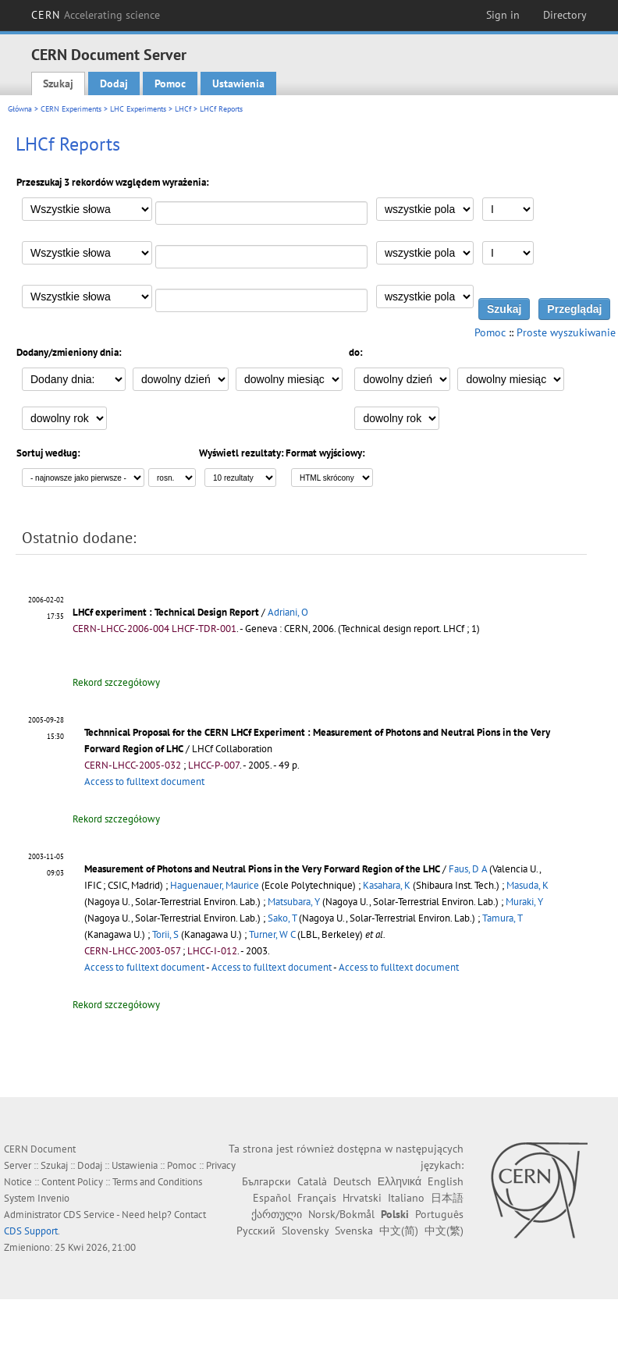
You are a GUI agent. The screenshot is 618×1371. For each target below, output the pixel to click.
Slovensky (305, 1231)
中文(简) (398, 1231)
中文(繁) (444, 1231)
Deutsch (352, 1181)
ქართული (276, 1214)
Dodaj (114, 83)
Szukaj (58, 83)
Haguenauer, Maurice (214, 885)
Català (312, 1181)
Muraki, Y (524, 901)
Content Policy (72, 1181)
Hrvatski (362, 1198)
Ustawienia (238, 83)
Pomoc (170, 83)
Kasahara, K (386, 885)
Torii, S (165, 934)
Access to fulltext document (144, 781)
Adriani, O (288, 612)
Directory (565, 15)
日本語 (447, 1198)
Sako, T (282, 918)
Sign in (503, 15)
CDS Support (31, 1231)
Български (266, 1181)
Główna (20, 109)
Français (316, 1198)
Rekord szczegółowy (116, 682)
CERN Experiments (71, 109)
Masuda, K (527, 885)
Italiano (406, 1198)
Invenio (53, 1198)
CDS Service (89, 1214)
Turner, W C (272, 934)
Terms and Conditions (157, 1181)
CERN (96, 15)
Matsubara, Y (294, 901)
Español (272, 1198)
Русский (255, 1231)
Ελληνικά (399, 1181)
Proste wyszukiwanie (566, 332)
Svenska (354, 1231)
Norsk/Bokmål (341, 1214)
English (446, 1181)
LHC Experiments (138, 109)
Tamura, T (502, 918)
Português (439, 1214)
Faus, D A (468, 869)
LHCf (183, 109)
